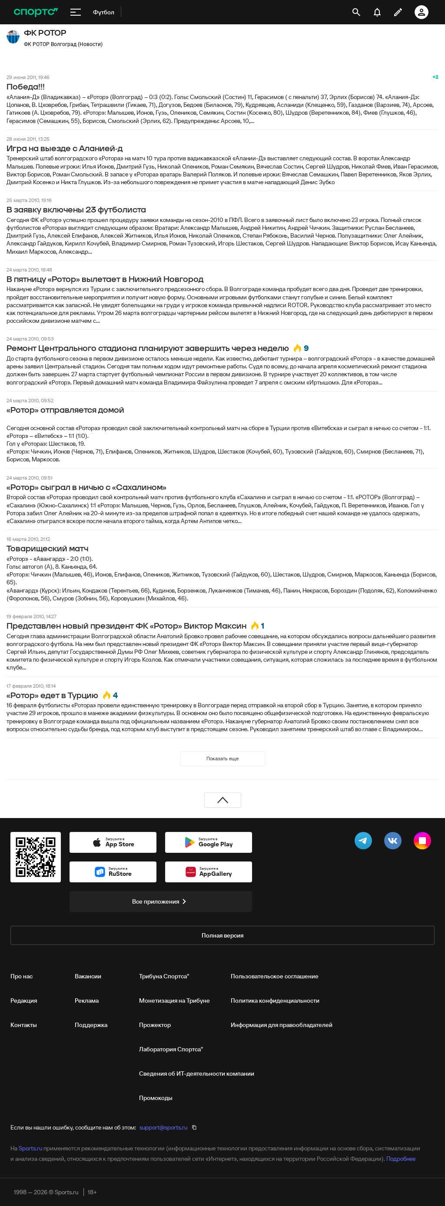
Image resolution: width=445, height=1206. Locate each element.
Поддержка (91, 1025)
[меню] (75, 12)
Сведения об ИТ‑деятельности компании (196, 1073)
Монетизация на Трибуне (174, 1000)
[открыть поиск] (356, 12)
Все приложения (160, 901)
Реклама (87, 1000)
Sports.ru (30, 1148)
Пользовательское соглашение (275, 976)
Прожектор (155, 1025)
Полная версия (222, 935)
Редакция (23, 1000)
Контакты (23, 1025)
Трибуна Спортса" (164, 976)
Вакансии (88, 976)
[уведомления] (377, 12)
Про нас (21, 976)
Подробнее (400, 1159)
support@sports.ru (163, 1127)
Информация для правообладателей (281, 1025)
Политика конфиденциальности (275, 1000)
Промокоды (156, 1098)
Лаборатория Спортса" (171, 1049)
